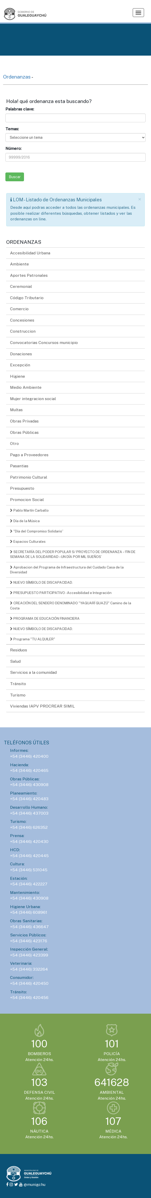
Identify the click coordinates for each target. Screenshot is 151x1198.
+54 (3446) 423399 (29, 955)
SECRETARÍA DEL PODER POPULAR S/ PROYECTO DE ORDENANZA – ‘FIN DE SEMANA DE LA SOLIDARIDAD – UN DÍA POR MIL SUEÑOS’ (73, 554)
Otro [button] (14, 443)
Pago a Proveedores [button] (29, 454)
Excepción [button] (20, 365)
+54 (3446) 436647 (29, 926)
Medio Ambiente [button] (25, 387)
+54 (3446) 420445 (29, 855)
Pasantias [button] (19, 465)
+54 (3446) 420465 (29, 770)
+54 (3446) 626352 (29, 827)
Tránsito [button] (18, 683)
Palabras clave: (19, 109)
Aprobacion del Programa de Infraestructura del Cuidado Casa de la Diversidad (67, 569)
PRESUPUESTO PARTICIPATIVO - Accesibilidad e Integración (61, 593)
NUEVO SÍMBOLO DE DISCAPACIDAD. (41, 582)
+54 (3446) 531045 (28, 869)
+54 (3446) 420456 (29, 997)
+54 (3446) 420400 (29, 756)
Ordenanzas (17, 77)
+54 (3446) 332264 (29, 969)
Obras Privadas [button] (24, 421)
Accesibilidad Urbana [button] (30, 253)
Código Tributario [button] (27, 297)
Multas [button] (16, 409)
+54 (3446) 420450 (29, 983)
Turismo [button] (18, 695)
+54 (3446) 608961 (28, 912)
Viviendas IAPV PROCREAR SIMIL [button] (42, 706)
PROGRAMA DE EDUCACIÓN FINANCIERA (45, 618)
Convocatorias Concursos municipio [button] (44, 342)
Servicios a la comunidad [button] (33, 672)
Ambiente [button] (19, 264)
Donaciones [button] (21, 353)
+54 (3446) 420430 (29, 841)
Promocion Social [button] (27, 499)
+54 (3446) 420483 (29, 798)
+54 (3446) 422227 (28, 884)
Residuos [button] (18, 650)
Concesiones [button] (22, 320)
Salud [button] (15, 661)
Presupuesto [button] (22, 488)
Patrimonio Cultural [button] (28, 477)
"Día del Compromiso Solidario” (36, 531)
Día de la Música (25, 521)
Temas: (12, 128)
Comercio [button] (19, 308)
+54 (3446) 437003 (29, 813)
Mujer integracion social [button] (33, 398)
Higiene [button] (17, 376)
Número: (13, 148)
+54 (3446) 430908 (29, 784)
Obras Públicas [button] (24, 432)
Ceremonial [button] (21, 286)
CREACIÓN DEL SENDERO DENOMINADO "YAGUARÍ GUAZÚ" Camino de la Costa (70, 605)
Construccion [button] (23, 331)
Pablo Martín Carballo (29, 510)
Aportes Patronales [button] (29, 275)
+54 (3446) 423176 (28, 940)
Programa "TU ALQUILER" (32, 639)
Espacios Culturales (28, 541)
